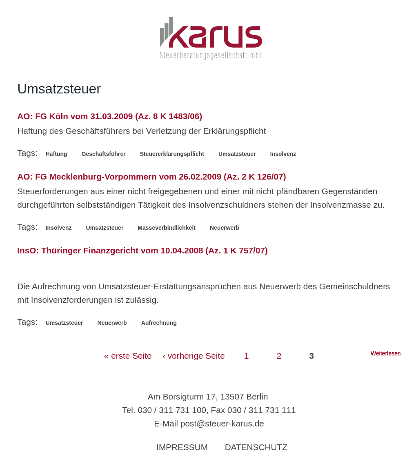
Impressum (182, 447)
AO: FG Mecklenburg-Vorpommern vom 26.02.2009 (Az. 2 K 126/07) (151, 176)
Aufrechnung (159, 323)
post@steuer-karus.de (222, 423)
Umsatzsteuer (237, 154)
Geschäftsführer (104, 154)
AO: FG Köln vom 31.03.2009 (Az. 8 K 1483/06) (109, 116)
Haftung (56, 154)
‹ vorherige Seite (193, 355)
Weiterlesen (386, 353)
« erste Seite (128, 355)
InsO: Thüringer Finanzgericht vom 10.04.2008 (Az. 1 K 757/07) (142, 250)
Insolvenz (283, 154)
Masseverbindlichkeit (167, 227)
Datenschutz (256, 447)
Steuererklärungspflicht (172, 154)
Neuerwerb (224, 227)
